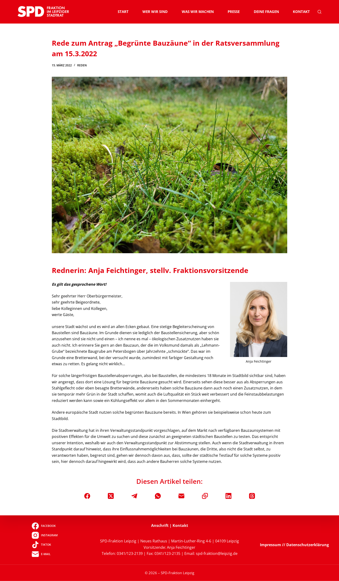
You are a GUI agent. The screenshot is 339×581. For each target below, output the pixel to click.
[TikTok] (44, 544)
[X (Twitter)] (111, 496)
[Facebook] (87, 496)
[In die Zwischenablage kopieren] (205, 496)
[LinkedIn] (228, 496)
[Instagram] (44, 535)
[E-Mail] (181, 496)
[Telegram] (134, 496)
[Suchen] (319, 12)
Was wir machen (198, 11)
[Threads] (252, 496)
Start (123, 11)
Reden (82, 65)
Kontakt (301, 11)
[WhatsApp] (158, 496)
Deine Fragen (266, 11)
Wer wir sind (155, 11)
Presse (234, 11)
